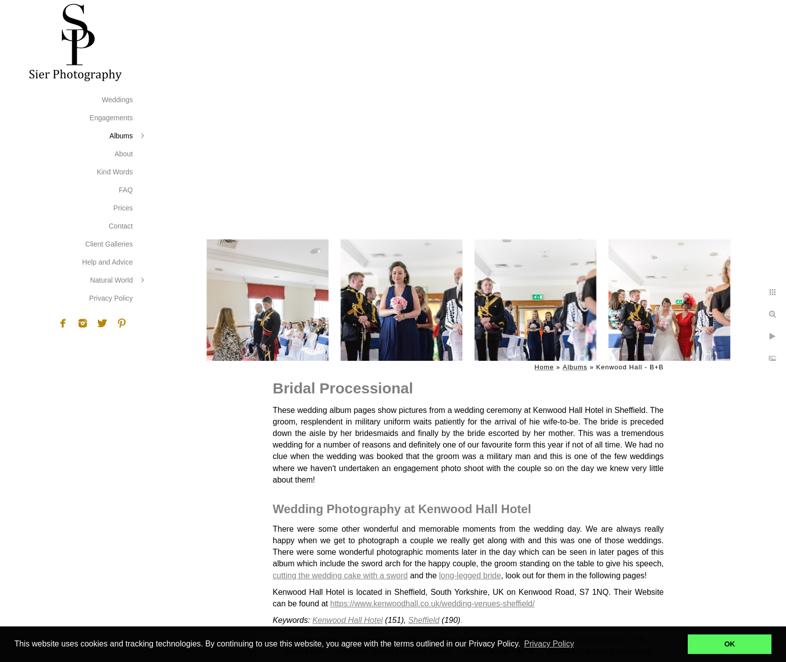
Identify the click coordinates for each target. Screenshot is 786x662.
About (123, 154)
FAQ (126, 190)
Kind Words (115, 172)
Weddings (117, 100)
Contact (121, 226)
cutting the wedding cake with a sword (340, 575)
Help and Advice (107, 262)
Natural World (111, 280)
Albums (121, 136)
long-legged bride (470, 575)
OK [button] (729, 644)
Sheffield (423, 620)
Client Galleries (109, 244)
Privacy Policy (111, 298)
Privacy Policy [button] (549, 643)
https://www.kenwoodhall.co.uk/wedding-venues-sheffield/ (432, 603)
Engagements (111, 118)
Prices (123, 208)
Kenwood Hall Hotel (347, 620)
